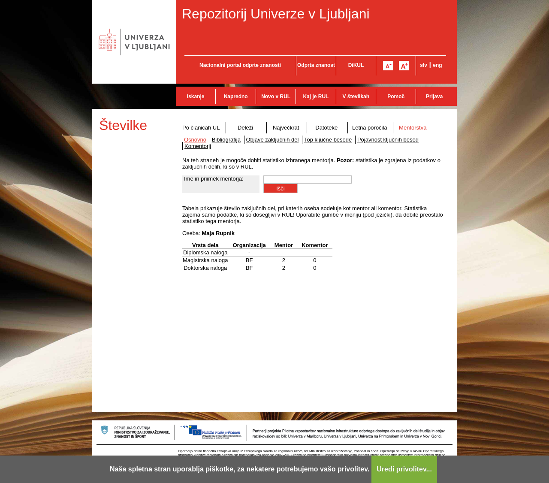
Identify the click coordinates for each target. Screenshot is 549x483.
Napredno (236, 97)
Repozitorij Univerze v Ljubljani (276, 13)
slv (423, 65)
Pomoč (395, 97)
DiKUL (356, 65)
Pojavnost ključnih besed (388, 139)
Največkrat (286, 127)
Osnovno (195, 139)
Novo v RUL (275, 97)
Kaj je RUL (316, 97)
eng (437, 65)
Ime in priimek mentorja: (214, 178)
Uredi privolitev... (404, 469)
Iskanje (196, 97)
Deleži (245, 127)
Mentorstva (412, 127)
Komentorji (197, 146)
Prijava (434, 97)
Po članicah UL (201, 127)
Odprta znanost (316, 65)
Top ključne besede (328, 139)
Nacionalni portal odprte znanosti (240, 65)
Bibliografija (226, 139)
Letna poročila (369, 127)
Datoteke (326, 127)
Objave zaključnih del (272, 139)
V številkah (355, 97)
